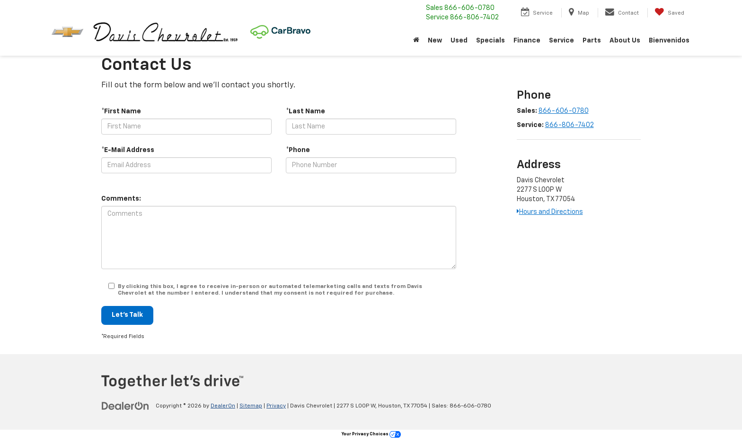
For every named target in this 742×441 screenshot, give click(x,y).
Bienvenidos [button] (669, 40)
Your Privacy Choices (371, 434)
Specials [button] (490, 40)
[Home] (416, 40)
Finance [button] (526, 40)
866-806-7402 (569, 125)
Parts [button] (592, 40)
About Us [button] (625, 40)
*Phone (298, 150)
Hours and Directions (550, 212)
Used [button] (459, 40)
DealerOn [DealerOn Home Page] (223, 406)
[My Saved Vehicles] (669, 12)
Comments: (121, 198)
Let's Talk (127, 315)
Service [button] (561, 40)
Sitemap (250, 406)
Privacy (276, 406)
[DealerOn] (125, 405)
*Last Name (305, 111)
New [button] (435, 40)
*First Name (121, 111)
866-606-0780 (564, 111)
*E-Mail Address (127, 150)
